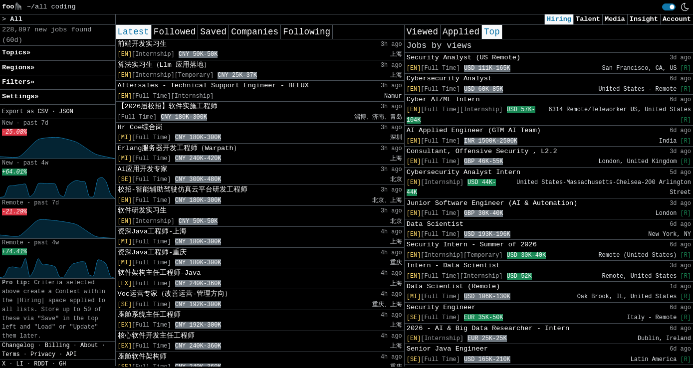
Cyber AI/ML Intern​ (443, 99)
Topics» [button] (16, 52)
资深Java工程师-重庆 (152, 252)
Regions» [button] (18, 67)
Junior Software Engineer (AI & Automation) (492, 203)
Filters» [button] (18, 82)
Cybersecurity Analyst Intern (463, 172)
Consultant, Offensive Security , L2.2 (482, 151)
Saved (213, 32)
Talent (588, 19)
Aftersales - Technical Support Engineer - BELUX (213, 85)
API (71, 354)
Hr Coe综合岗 (140, 127)
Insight (644, 19)
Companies (254, 32)
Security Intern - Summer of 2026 (472, 244)
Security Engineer (441, 307)
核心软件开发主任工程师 (156, 336)
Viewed (422, 32)
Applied (461, 32)
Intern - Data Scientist (453, 265)
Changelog (18, 345)
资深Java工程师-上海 (152, 231)
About (89, 345)
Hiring (559, 19)
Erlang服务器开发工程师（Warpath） (179, 148)
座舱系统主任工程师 (149, 315)
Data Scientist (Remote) (453, 286)
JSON (66, 111)
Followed (175, 32)
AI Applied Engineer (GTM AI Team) (474, 130)
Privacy (42, 354)
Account (677, 19)
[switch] (669, 6)
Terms (11, 354)
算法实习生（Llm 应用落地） (164, 65)
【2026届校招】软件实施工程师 (168, 106)
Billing (57, 345)
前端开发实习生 (142, 44)
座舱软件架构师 (142, 357)
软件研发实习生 (142, 210)
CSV (42, 111)
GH (62, 364)
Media (615, 19)
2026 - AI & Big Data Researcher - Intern (488, 328)
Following (306, 32)
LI (19, 364)
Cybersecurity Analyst (449, 78)
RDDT (41, 364)
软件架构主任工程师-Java (159, 273)
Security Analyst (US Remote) (463, 57)
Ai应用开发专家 (143, 169)
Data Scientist (435, 224)
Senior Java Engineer (447, 349)
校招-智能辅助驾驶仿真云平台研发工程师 (182, 189)
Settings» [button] (20, 96)
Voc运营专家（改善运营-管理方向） (175, 294)
